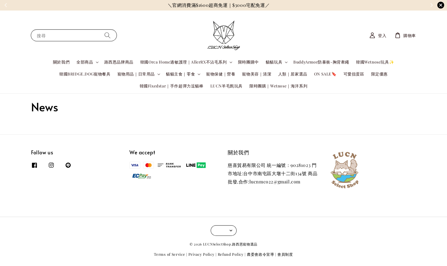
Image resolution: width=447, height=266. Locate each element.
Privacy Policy (201, 254)
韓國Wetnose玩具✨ (375, 62)
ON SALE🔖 (325, 74)
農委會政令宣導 (260, 254)
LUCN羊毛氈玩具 (226, 86)
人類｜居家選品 (292, 74)
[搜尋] (107, 35)
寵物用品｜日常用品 (136, 74)
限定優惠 (379, 74)
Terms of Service (169, 254)
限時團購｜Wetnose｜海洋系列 (278, 86)
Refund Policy (231, 254)
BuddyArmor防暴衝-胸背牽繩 (321, 62)
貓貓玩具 (274, 62)
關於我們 (61, 62)
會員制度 (285, 254)
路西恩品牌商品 (118, 62)
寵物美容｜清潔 (256, 74)
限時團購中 (248, 62)
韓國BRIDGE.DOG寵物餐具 (85, 74)
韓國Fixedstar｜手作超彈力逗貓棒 (172, 86)
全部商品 (84, 62)
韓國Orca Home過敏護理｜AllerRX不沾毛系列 (183, 62)
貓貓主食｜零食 (180, 74)
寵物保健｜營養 (220, 74)
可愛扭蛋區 (354, 74)
